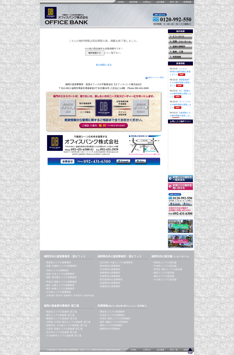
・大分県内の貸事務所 (109, 269)
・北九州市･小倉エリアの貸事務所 (115, 262)
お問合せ (147, 2)
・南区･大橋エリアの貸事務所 (59, 285)
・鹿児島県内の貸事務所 (110, 279)
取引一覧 (174, 2)
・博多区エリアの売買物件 (111, 311)
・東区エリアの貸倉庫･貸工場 (59, 315)
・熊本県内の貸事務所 (109, 266)
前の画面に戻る (104, 64)
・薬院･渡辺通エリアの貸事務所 (60, 277)
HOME (121, 2)
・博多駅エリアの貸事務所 (57, 262)
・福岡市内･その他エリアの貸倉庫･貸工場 (65, 325)
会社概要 (160, 2)
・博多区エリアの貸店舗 (163, 262)
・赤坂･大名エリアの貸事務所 (59, 274)
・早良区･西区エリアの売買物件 (114, 318)
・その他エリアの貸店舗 (163, 279)
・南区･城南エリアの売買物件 (113, 322)
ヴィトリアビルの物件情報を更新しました (180, 104)
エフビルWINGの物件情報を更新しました (180, 72)
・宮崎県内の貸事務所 (109, 276)
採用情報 (187, 2)
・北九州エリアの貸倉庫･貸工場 (60, 332)
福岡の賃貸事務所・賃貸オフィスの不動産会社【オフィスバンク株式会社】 (103, 84)
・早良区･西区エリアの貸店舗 (166, 269)
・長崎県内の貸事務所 (109, 272)
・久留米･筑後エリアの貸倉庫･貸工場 (63, 328)
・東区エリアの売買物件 (110, 325)
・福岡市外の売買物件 (109, 328)
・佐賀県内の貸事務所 (109, 283)
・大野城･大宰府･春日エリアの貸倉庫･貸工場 (67, 322)
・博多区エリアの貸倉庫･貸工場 (60, 311)
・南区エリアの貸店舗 (162, 272)
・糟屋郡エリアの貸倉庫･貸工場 (60, 318)
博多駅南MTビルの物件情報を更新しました (180, 83)
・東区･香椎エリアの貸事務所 (59, 288)
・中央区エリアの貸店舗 (163, 266)
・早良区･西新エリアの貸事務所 (60, 281)
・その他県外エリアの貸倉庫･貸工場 (62, 335)
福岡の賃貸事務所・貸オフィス (76, 350)
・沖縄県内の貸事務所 (109, 286)
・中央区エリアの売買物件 (111, 315)
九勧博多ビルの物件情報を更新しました (180, 116)
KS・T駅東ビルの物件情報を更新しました (180, 94)
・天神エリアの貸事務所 (56, 270)
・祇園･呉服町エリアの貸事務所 (60, 266)
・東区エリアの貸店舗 (162, 276)
